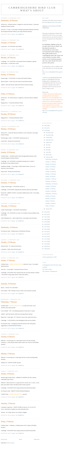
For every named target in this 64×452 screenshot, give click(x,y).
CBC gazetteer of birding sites (49, 271)
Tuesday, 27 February (8, 43)
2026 (45, 125)
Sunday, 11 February (8, 260)
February (48, 157)
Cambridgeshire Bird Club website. (52, 22)
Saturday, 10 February (8, 284)
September (48, 140)
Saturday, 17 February (8, 183)
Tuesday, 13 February (8, 242)
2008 (45, 248)
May (47, 149)
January (48, 209)
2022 (45, 214)
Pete (46, 40)
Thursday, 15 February (8, 206)
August (48, 142)
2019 (45, 221)
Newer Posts (4, 439)
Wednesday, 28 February (9, 20)
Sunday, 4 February (7, 374)
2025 (45, 128)
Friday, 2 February (7, 421)
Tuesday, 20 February (8, 114)
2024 (45, 130)
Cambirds (44, 77)
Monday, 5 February (8, 354)
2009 (45, 246)
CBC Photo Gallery (47, 269)
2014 (45, 234)
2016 (45, 229)
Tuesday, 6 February (8, 337)
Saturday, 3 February (8, 403)
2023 (45, 212)
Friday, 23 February (7, 94)
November (48, 135)
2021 (45, 217)
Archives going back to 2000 (49, 257)
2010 (45, 244)
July (47, 145)
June (47, 147)
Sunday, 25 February (8, 75)
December (48, 132)
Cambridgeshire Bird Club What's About (32, 9)
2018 (45, 224)
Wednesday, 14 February (9, 227)
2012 (45, 239)
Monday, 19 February (8, 129)
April (47, 152)
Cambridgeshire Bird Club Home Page (51, 265)
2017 (45, 226)
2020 (45, 219)
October (48, 137)
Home (20, 439)
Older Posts (37, 439)
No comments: (20, 34)
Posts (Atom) (11, 443)
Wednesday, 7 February (9, 302)
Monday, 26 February (8, 58)
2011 (45, 241)
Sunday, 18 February (8, 152)
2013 (45, 236)
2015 (45, 231)
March (47, 154)
